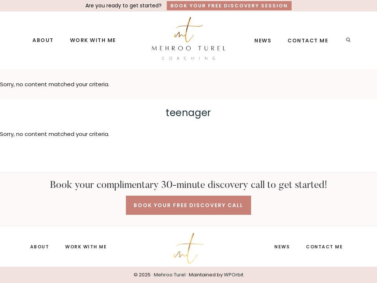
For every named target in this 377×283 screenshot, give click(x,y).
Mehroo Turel (170, 274)
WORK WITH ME (86, 247)
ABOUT (39, 247)
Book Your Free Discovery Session (229, 5)
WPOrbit (233, 274)
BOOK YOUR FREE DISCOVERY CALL (188, 205)
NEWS (282, 247)
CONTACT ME (324, 247)
